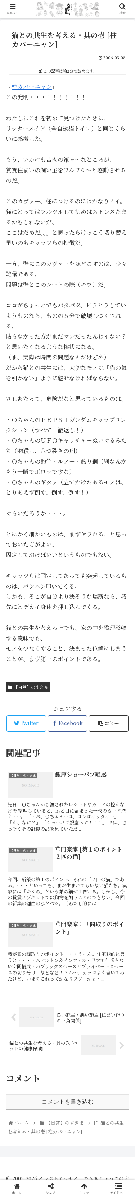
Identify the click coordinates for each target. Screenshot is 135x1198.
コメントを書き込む (68, 1102)
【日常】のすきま (28, 687)
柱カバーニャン (32, 86)
